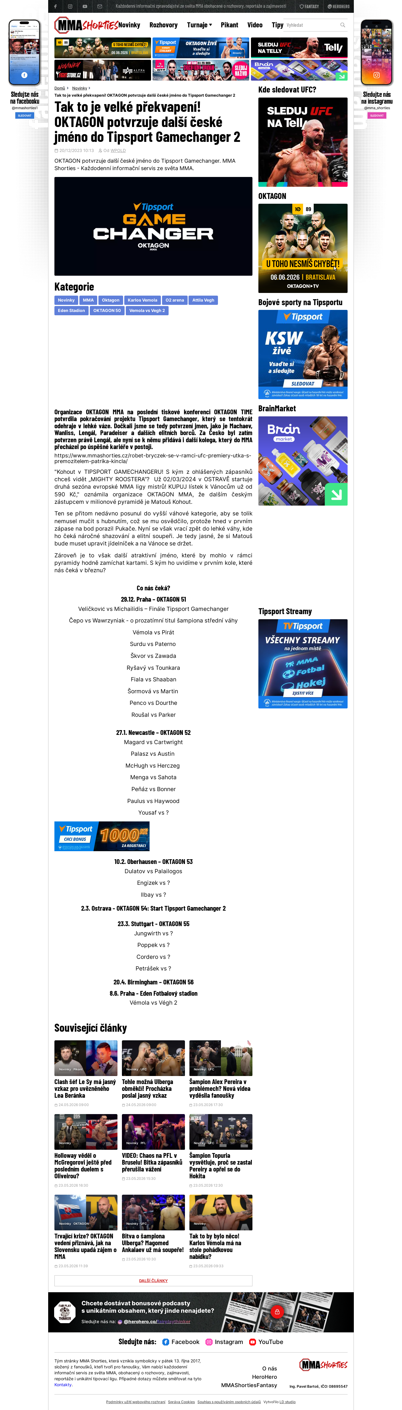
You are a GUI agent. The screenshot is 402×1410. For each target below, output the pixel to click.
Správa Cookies (181, 1402)
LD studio (287, 1402)
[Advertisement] (153, 363)
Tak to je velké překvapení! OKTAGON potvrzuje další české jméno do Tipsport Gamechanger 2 (144, 96)
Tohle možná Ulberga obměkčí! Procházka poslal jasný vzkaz (147, 1089)
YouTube (266, 1342)
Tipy (278, 25)
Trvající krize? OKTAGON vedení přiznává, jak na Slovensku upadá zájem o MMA (85, 1247)
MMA (88, 300)
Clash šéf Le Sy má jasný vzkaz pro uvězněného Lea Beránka (85, 1089)
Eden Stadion (71, 311)
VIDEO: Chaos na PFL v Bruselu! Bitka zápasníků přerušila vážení (152, 1163)
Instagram (224, 1342)
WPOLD (118, 151)
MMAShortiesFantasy (249, 1386)
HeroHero (264, 1377)
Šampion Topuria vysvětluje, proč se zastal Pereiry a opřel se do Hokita (220, 1166)
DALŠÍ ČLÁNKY (153, 1281)
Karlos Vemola (142, 300)
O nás (269, 1369)
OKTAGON (81, 1224)
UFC (144, 1069)
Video (255, 25)
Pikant (229, 25)
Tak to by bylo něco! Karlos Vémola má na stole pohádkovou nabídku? (215, 1247)
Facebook (181, 1342)
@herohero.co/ (154, 1322)
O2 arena (175, 300)
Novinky (129, 25)
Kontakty (63, 1385)
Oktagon (111, 300)
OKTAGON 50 (107, 311)
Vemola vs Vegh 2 (147, 311)
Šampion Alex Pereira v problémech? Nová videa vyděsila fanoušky (219, 1089)
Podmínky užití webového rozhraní (135, 1402)
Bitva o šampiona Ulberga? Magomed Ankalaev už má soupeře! (153, 1243)
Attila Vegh (203, 300)
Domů (59, 88)
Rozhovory (164, 25)
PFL (143, 1143)
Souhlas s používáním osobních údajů (229, 1402)
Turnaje (199, 25)
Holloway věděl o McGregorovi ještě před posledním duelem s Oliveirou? (83, 1166)
